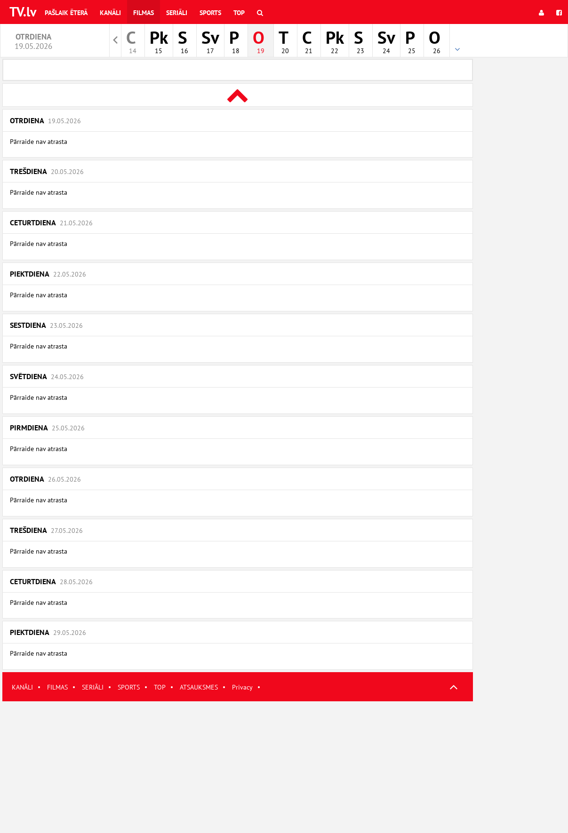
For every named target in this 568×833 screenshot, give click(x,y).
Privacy (242, 687)
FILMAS (57, 687)
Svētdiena (47, 376)
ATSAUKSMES (199, 687)
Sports (210, 12)
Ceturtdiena (51, 222)
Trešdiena (47, 171)
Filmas (143, 12)
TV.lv (22, 11)
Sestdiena (46, 325)
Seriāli (176, 12)
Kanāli (110, 12)
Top (239, 12)
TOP (160, 687)
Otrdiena (45, 120)
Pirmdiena (47, 427)
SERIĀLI (93, 687)
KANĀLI (22, 687)
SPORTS (129, 687)
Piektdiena (48, 273)
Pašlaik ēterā (66, 12)
